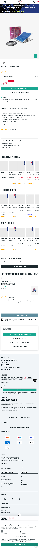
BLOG (22, 481)
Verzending (5, 357)
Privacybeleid (3, 509)
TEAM (22, 483)
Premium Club (14, 319)
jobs (21, 476)
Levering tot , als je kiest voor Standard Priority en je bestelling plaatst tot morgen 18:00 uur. (19, 99)
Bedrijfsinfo (4, 503)
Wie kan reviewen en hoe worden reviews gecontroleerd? (14, 278)
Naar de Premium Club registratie (19, 417)
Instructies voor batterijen (6, 484)
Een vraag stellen (19, 266)
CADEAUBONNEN (24, 484)
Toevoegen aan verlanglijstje (19, 92)
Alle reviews (3, 482)
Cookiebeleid (21, 541)
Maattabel (5, 365)
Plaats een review (19, 315)
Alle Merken (23, 477)
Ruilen (4, 362)
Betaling (2, 475)
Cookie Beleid (3, 510)
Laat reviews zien (35, 72)
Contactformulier (19, 460)
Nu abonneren (19, 390)
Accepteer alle (19, 544)
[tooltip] (37, 76)
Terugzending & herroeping (6, 477)
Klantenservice (6, 370)
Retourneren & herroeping (9, 360)
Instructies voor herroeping (6, 479)
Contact (2, 486)
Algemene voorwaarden (5, 507)
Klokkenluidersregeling (5, 512)
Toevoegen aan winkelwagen (19, 89)
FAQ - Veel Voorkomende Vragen (10, 367)
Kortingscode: (14, 11)
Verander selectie (19, 537)
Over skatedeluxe (24, 475)
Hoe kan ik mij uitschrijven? (14, 393)
